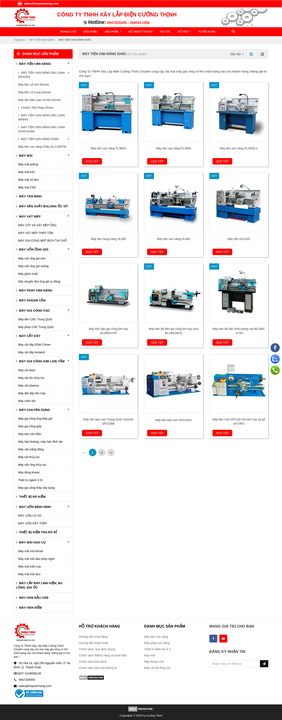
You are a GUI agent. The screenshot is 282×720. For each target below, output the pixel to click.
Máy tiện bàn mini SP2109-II (173, 419)
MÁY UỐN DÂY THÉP (32, 522)
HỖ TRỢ (177, 31)
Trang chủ (19, 39)
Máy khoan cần (154, 661)
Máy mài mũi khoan (30, 550)
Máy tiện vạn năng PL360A (173, 147)
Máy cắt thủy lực (29, 456)
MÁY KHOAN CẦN (32, 299)
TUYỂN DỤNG (199, 31)
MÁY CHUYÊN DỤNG (34, 409)
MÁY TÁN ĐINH (30, 195)
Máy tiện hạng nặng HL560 (108, 238)
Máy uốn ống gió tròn (32, 257)
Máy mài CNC (27, 186)
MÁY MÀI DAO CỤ (32, 541)
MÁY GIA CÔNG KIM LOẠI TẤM (41, 360)
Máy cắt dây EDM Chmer (34, 344)
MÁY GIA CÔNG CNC (34, 309)
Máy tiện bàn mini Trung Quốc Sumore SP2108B (108, 421)
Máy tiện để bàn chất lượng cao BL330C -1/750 (238, 330)
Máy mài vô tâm (28, 179)
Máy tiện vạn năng (156, 636)
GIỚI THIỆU (89, 31)
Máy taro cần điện (29, 433)
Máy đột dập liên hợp (32, 392)
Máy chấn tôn (27, 400)
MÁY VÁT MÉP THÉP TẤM (35, 232)
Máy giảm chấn (28, 273)
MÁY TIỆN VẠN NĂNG (41, 39)
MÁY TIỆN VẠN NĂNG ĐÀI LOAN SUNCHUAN (41, 128)
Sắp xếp (237, 53)
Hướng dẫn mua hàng (93, 636)
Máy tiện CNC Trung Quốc (35, 318)
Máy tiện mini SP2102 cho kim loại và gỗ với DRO (238, 421)
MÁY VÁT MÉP (29, 215)
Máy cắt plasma (28, 385)
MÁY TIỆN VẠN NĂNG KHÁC (39, 138)
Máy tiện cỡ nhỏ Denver (33, 83)
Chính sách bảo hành (93, 661)
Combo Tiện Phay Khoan (36, 106)
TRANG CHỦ (68, 31)
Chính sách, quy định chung (97, 648)
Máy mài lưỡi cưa (29, 566)
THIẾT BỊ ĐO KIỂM (32, 496)
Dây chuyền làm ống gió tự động (39, 280)
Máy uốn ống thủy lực (32, 464)
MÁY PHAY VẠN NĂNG (35, 289)
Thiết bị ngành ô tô (30, 479)
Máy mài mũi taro (29, 573)
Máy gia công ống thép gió (35, 418)
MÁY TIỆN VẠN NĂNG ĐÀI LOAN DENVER (41, 74)
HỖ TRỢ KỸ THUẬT (136, 31)
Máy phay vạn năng (157, 642)
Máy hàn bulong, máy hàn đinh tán (40, 441)
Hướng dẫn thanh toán (93, 642)
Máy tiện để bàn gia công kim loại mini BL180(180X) (173, 330)
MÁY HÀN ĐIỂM (30, 607)
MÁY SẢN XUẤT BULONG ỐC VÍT (43, 205)
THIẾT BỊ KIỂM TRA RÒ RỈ (37, 531)
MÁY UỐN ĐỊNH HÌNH (34, 506)
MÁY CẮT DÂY (29, 335)
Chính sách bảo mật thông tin (98, 667)
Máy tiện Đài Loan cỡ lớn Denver (39, 99)
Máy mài (149, 654)
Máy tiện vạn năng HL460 (173, 238)
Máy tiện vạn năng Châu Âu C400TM (42, 145)
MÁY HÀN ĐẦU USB (33, 597)
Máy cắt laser (26, 369)
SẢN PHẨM (109, 31)
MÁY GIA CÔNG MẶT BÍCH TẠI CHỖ (42, 240)
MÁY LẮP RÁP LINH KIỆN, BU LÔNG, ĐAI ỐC (39, 585)
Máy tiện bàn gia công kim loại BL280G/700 (108, 330)
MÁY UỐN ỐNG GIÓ (33, 249)
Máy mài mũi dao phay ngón (36, 558)
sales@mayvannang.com (38, 3)
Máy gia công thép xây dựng (36, 487)
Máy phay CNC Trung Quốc (36, 326)
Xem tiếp (92, 160)
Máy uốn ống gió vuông (33, 265)
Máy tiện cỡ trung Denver (34, 91)
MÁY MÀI (25, 154)
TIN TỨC (160, 31)
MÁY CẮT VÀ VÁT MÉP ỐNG (37, 224)
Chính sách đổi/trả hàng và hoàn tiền (103, 654)
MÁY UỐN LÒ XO (29, 515)
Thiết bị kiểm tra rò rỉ (157, 648)
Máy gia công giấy (30, 425)
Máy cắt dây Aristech (31, 351)
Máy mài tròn (26, 171)
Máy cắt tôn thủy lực (31, 377)
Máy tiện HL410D (238, 238)
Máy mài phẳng (28, 163)
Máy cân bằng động (31, 448)
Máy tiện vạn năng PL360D (108, 147)
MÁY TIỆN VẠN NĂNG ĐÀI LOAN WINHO (41, 116)
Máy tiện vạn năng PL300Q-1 (239, 147)
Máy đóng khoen (29, 471)
